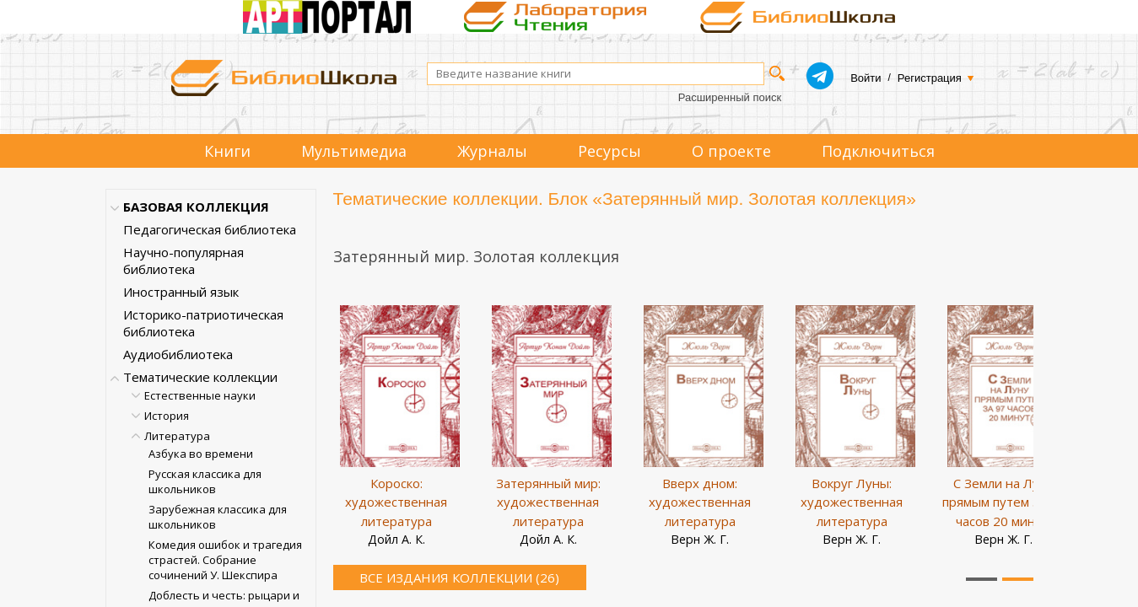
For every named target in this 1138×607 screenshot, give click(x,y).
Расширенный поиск (729, 97)
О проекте (731, 151)
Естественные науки (200, 395)
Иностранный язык (181, 291)
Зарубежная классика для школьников (217, 517)
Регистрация (930, 78)
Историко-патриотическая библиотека (203, 323)
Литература (177, 435)
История (166, 415)
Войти (865, 78)
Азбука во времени (200, 453)
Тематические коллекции (200, 376)
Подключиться (878, 151)
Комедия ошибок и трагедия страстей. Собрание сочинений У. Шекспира (225, 560)
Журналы (492, 151)
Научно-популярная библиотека (183, 260)
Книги (227, 151)
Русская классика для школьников (205, 481)
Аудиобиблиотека (178, 354)
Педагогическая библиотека (209, 229)
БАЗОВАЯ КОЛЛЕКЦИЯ (196, 206)
